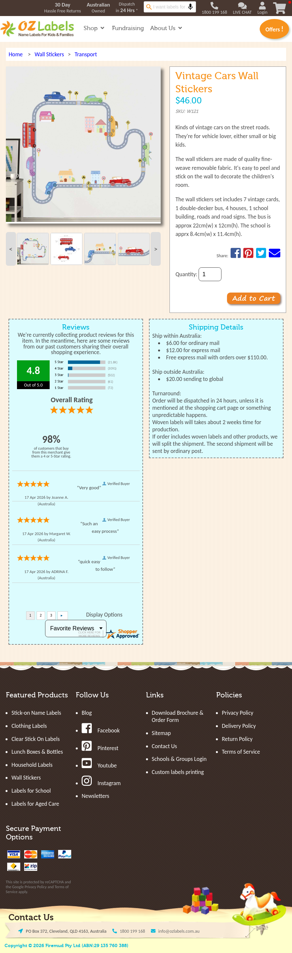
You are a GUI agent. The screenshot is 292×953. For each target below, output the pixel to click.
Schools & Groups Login (179, 759)
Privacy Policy (35, 886)
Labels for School (31, 790)
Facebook (101, 730)
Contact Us (164, 746)
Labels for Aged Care (35, 803)
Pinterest (100, 748)
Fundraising (128, 28)
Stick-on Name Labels (36, 712)
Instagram (101, 783)
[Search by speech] (190, 7)
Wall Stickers (49, 54)
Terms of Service (241, 751)
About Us (166, 28)
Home (15, 54)
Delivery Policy (239, 725)
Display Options (104, 614)
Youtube (99, 765)
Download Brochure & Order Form (177, 716)
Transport (85, 54)
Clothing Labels (29, 725)
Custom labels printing (178, 772)
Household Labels (32, 764)
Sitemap (161, 733)
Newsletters (95, 796)
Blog (87, 712)
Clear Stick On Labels (35, 739)
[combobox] (170, 6)
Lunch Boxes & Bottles (37, 751)
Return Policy (237, 739)
